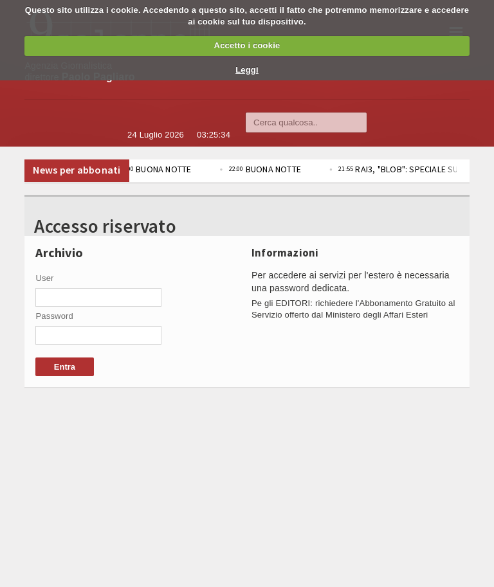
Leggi (247, 70)
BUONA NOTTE (164, 169)
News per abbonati (76, 169)
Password (54, 316)
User (44, 278)
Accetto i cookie (247, 45)
